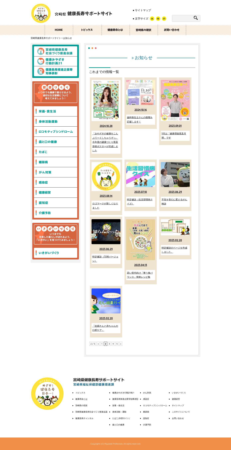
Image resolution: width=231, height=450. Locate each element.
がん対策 (147, 392)
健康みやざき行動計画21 (55, 61)
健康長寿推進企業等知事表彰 (55, 72)
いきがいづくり (55, 252)
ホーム (59, 30)
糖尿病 (146, 412)
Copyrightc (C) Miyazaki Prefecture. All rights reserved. (115, 444)
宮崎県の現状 (144, 30)
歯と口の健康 (118, 424)
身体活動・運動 (119, 412)
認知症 (146, 418)
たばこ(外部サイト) (121, 418)
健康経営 (176, 399)
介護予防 (147, 424)
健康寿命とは (81, 399)
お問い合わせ (172, 30)
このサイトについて (181, 412)
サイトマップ (143, 10)
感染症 (146, 399)
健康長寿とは (115, 30)
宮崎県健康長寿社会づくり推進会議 (55, 50)
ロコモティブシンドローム (155, 405)
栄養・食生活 (118, 405)
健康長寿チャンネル (84, 418)
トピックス (87, 30)
